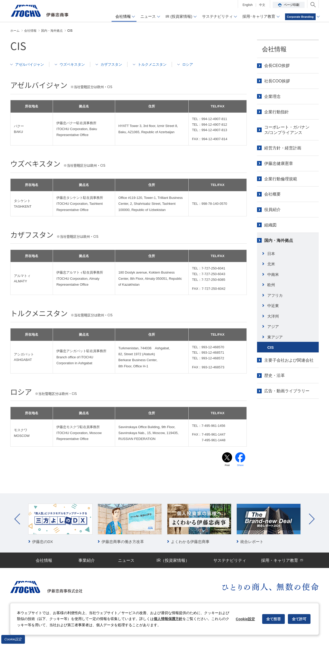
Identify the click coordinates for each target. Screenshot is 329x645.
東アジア (275, 337)
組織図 (270, 225)
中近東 (273, 305)
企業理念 (272, 96)
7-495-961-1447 (213, 434)
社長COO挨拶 (277, 81)
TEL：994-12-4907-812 (209, 124)
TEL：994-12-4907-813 (209, 130)
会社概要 (272, 194)
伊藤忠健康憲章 (278, 163)
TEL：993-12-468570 (208, 347)
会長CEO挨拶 (277, 65)
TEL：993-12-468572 (208, 358)
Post (227, 465)
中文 (262, 5)
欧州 (271, 285)
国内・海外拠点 (278, 240)
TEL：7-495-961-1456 (208, 426)
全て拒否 (273, 619)
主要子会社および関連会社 (289, 360)
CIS (270, 347)
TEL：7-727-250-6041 (208, 268)
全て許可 (299, 619)
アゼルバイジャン (30, 64)
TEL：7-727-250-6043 (208, 274)
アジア (273, 326)
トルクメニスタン (159, 64)
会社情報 (274, 49)
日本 (271, 253)
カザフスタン (116, 64)
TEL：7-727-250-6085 (208, 280)
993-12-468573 (213, 367)
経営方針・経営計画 (282, 148)
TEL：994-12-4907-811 (209, 119)
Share (240, 465)
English (248, 5)
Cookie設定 (13, 639)
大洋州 (273, 316)
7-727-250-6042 (213, 289)
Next (312, 519)
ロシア (197, 64)
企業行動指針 (276, 112)
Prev (17, 519)
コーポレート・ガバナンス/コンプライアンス (286, 130)
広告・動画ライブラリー (286, 391)
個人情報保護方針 (168, 619)
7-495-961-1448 (213, 440)
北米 (271, 264)
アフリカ (275, 295)
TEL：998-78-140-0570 (209, 204)
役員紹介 (272, 209)
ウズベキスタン (75, 64)
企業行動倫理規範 (280, 179)
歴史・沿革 (274, 375)
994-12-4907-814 (214, 139)
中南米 (273, 274)
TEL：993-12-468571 (208, 352)
